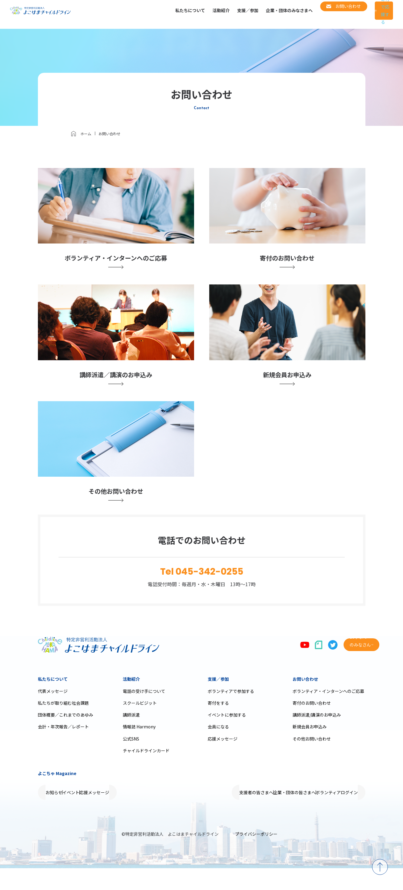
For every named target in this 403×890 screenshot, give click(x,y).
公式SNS (131, 760)
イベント (90, 814)
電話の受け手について (144, 713)
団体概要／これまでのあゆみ (65, 737)
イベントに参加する (227, 737)
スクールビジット (140, 725)
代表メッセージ (53, 713)
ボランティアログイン (330, 814)
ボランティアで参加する (231, 713)
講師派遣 (131, 737)
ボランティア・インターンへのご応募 (328, 713)
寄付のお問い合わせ (312, 725)
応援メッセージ (222, 760)
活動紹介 (192, 14)
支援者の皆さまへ (224, 814)
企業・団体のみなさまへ (260, 14)
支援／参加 (219, 14)
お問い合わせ (305, 701)
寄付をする (218, 725)
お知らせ (60, 814)
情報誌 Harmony (139, 748)
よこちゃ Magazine (57, 795)
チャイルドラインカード (146, 772)
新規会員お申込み (310, 748)
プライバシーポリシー (256, 856)
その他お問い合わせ (312, 760)
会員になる (218, 748)
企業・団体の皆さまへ (275, 814)
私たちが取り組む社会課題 (63, 725)
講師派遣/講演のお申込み (317, 737)
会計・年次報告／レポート (63, 748)
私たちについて (161, 14)
